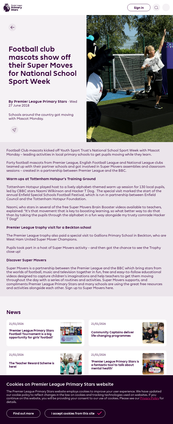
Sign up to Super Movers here (89, 288)
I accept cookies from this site (72, 413)
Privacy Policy (149, 398)
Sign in (139, 7)
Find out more (23, 413)
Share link (14, 129)
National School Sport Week (115, 150)
